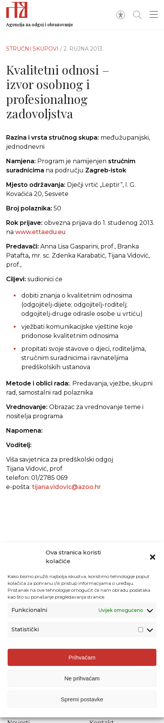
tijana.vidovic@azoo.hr (66, 491)
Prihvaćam (82, 657)
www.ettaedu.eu (40, 232)
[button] (152, 557)
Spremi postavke (82, 699)
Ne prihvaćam (82, 678)
